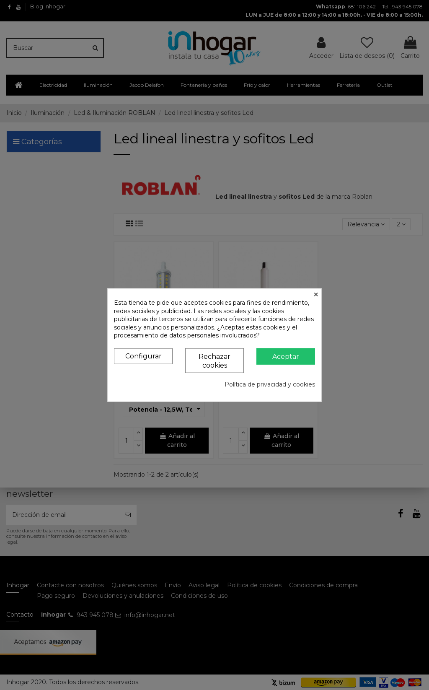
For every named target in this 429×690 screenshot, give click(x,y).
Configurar (143, 356)
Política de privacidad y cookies (270, 384)
